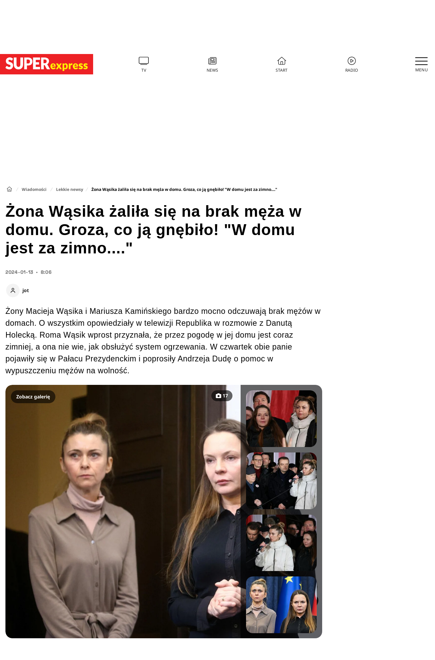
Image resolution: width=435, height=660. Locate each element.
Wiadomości (34, 189)
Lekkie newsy (69, 189)
